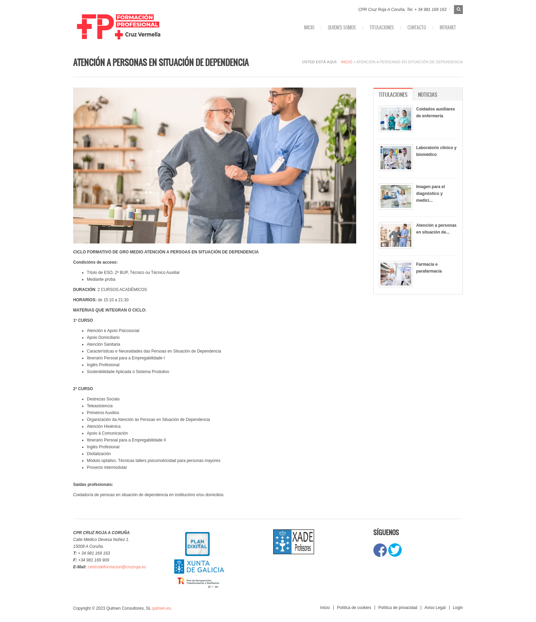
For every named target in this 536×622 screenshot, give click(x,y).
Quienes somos (342, 27)
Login (458, 607)
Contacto (416, 27)
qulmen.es (161, 608)
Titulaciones (382, 27)
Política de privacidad (397, 607)
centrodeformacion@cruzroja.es (117, 567)
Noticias (427, 94)
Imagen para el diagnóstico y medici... (430, 193)
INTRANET (448, 27)
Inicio (309, 27)
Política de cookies (354, 607)
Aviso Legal (435, 607)
